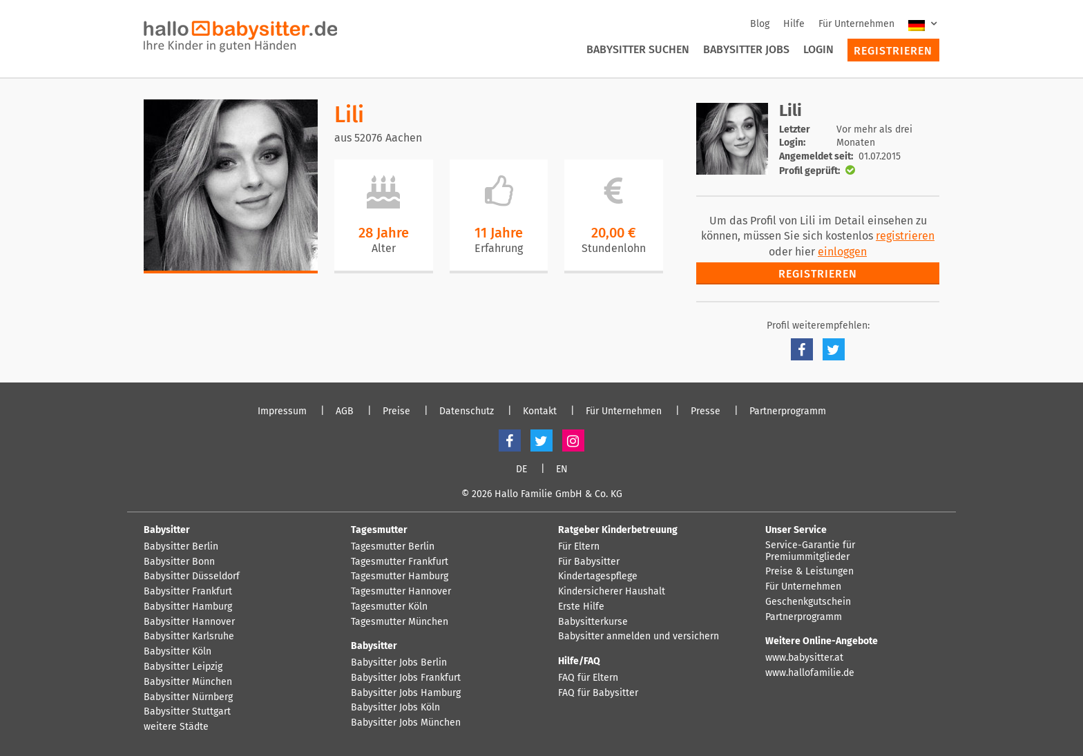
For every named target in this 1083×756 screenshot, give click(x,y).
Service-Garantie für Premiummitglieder (810, 551)
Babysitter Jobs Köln (395, 707)
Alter (384, 248)
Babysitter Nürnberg (188, 697)
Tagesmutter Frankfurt (399, 562)
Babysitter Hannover (189, 622)
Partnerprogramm (787, 411)
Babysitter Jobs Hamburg (406, 693)
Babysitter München (188, 682)
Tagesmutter (379, 530)
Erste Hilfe (581, 606)
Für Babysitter (589, 562)
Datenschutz (466, 411)
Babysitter (167, 530)
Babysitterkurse (593, 622)
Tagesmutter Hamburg (399, 576)
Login (818, 49)
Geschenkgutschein (808, 602)
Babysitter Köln (177, 651)
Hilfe (794, 24)
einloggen (842, 251)
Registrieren (893, 50)
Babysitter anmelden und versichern (638, 636)
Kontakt (540, 411)
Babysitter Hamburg (188, 606)
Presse (705, 411)
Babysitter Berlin (181, 546)
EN (562, 469)
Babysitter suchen (637, 49)
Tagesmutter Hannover (401, 591)
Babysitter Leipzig (183, 666)
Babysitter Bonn (179, 562)
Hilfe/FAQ (579, 661)
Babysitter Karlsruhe (189, 636)
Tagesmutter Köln (389, 606)
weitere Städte (176, 727)
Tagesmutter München (399, 622)
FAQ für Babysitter (598, 693)
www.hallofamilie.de (809, 673)
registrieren (905, 235)
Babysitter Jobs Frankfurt (406, 678)
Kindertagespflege (598, 576)
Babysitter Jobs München (406, 722)
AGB (345, 411)
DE (521, 469)
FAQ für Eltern (588, 678)
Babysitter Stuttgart (187, 711)
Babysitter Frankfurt (188, 591)
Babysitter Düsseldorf (192, 576)
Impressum (282, 411)
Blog (759, 24)
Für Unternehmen (856, 24)
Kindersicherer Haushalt (611, 591)
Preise (396, 411)
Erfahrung (499, 248)
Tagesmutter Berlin (392, 546)
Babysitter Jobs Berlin (399, 662)
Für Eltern (579, 546)
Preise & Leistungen (809, 571)
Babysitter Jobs (746, 49)
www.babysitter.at (804, 657)
